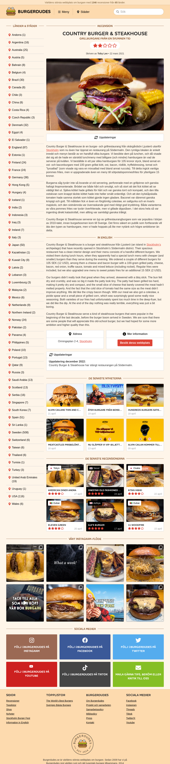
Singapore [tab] (20, 402)
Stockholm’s (154, 244)
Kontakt (90, 722)
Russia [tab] (18, 372)
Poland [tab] (19, 350)
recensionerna (113, 458)
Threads (130, 709)
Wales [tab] (17, 503)
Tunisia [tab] (18, 462)
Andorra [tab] (18, 34)
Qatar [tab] (17, 365)
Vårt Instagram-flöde (85, 539)
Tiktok (129, 713)
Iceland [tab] (18, 200)
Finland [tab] (19, 162)
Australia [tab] (20, 50)
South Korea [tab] (21, 410)
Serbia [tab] (18, 395)
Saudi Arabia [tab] (22, 379)
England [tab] (19, 147)
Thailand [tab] (19, 455)
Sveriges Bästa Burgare (58, 705)
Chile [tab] (17, 94)
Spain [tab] (18, 417)
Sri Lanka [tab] (19, 424)
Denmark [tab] (20, 125)
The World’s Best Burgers (59, 700)
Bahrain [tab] (18, 65)
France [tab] (19, 170)
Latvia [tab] (17, 267)
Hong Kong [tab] (20, 184)
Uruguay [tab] (19, 488)
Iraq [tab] (16, 222)
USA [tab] (18, 496)
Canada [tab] (18, 87)
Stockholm (52, 150)
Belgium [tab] (19, 72)
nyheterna (113, 378)
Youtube (130, 722)
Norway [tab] (19, 319)
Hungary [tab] (19, 192)
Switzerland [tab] (21, 440)
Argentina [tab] (20, 42)
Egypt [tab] (17, 132)
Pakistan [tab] (19, 327)
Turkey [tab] (18, 469)
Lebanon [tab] (19, 274)
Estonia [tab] (18, 155)
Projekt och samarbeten (98, 705)
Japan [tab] (18, 245)
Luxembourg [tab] (21, 282)
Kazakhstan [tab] (21, 252)
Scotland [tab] (20, 387)
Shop (9, 709)
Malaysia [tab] (19, 290)
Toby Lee (103, 53)
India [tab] (17, 207)
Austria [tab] (18, 57)
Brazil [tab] (18, 79)
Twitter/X (130, 718)
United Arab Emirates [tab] (24, 479)
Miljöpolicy (91, 713)
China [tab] (17, 102)
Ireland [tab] (18, 229)
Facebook (131, 700)
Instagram (131, 705)
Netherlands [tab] (21, 305)
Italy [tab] (16, 237)
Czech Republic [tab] (23, 117)
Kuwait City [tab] (20, 260)
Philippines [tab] (20, 342)
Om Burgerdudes (95, 700)
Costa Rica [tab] (20, 110)
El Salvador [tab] (21, 139)
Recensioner (12, 700)
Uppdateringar (105, 137)
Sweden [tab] (20, 432)
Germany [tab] (20, 177)
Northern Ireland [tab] (23, 312)
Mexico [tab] (18, 297)
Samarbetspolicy (95, 709)
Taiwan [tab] (18, 447)
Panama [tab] (19, 334)
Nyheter (10, 713)
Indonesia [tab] (19, 215)
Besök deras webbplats (135, 342)
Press (89, 718)
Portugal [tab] (19, 357)
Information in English (17, 722)
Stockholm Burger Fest (18, 718)
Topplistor (11, 705)
